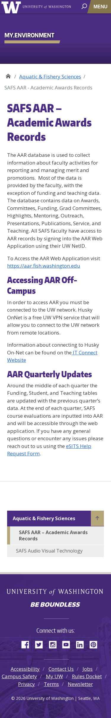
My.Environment (8, 74)
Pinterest (95, 643)
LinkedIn (82, 643)
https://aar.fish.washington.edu (43, 265)
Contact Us (61, 668)
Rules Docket (87, 676)
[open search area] (84, 6)
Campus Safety (19, 676)
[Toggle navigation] (101, 6)
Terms (51, 684)
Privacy (26, 684)
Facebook (27, 643)
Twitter (41, 643)
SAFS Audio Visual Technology (49, 550)
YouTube (68, 643)
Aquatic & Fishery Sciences (50, 76)
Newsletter (80, 684)
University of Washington (12, 6)
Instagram (55, 643)
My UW (54, 676)
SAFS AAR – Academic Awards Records (53, 535)
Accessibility (25, 668)
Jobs (88, 668)
